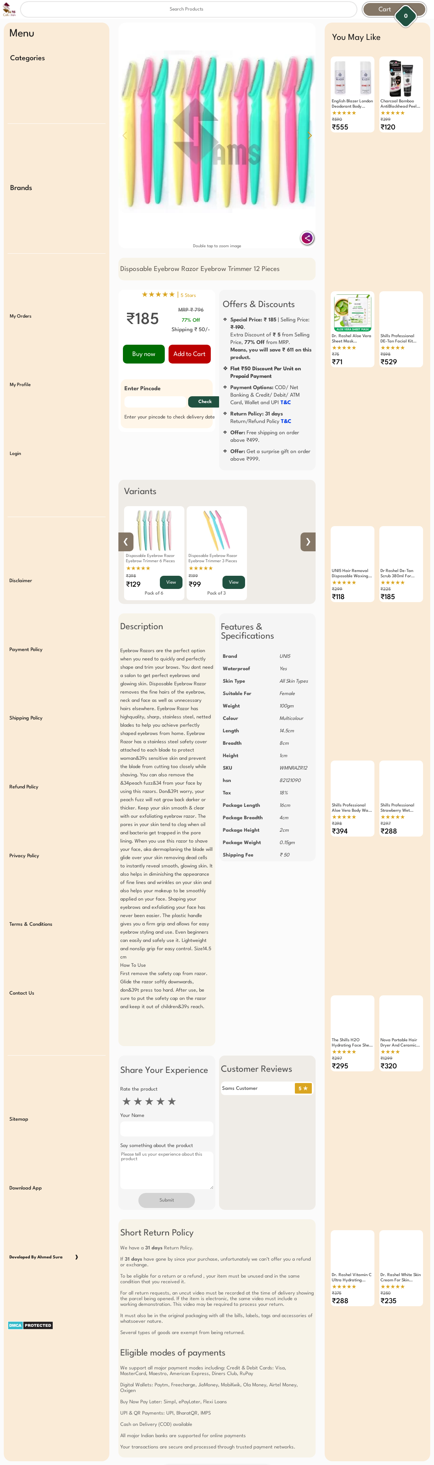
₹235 (388, 1267)
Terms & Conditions (30, 899)
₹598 (385, 348)
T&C (286, 402)
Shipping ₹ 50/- (191, 329)
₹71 (337, 355)
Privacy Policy (24, 832)
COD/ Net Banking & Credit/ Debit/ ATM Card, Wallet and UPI (265, 395)
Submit (166, 1200)
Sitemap (18, 1088)
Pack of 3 (216, 593)
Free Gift (179, 1433)
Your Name (132, 1115)
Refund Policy (23, 765)
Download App (25, 1155)
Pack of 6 (154, 593)
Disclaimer (20, 565)
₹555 (340, 127)
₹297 (385, 804)
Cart (385, 9)
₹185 (387, 583)
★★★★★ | (168, 295)
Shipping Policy (26, 699)
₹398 (131, 576)
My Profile (20, 375)
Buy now (143, 354)
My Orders (20, 308)
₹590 (337, 120)
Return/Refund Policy (260, 417)
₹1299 (386, 1032)
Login (15, 442)
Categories (27, 58)
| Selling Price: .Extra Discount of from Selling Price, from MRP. (270, 338)
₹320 (388, 1039)
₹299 (337, 576)
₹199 (193, 576)
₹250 (385, 1260)
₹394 (340, 811)
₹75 (335, 348)
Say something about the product (156, 1145)
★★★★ (390, 1025)
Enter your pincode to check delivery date (169, 417)
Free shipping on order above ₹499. (264, 436)
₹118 (338, 583)
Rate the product (139, 1089)
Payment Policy (26, 632)
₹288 (388, 811)
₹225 (385, 576)
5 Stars (188, 295)
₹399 (385, 120)
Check (205, 402)
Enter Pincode (142, 389)
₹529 (388, 355)
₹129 (133, 584)
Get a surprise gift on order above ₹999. (270, 455)
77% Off (191, 320)
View (171, 582)
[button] (309, 135)
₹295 (340, 1039)
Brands (21, 184)
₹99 (195, 584)
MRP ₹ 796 (191, 310)
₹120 (388, 127)
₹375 (336, 1260)
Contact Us (21, 966)
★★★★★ (138, 568)
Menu (21, 34)
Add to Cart (189, 354)
